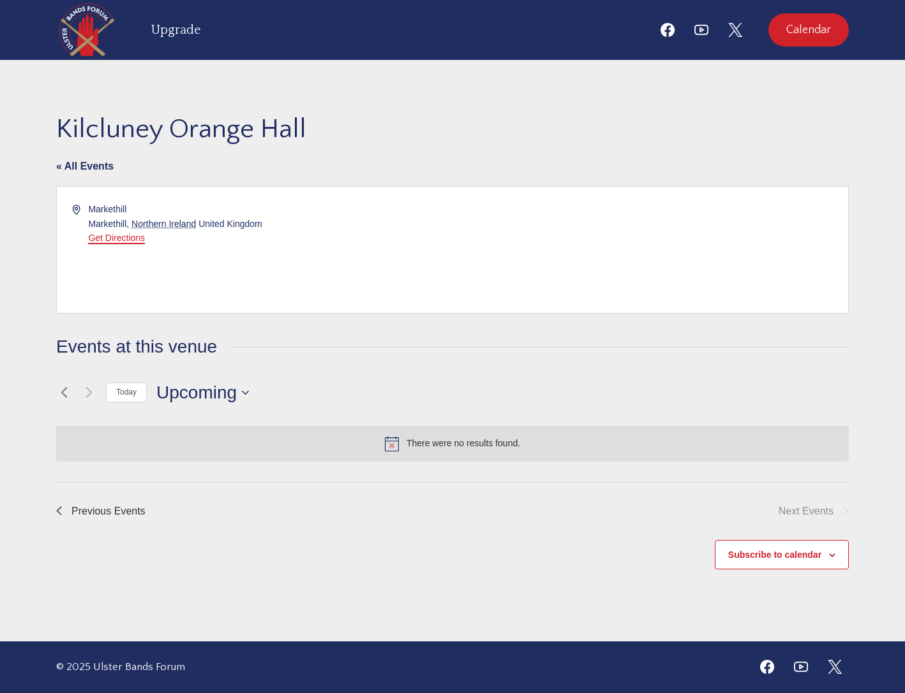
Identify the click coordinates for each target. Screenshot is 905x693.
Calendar (808, 30)
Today (126, 392)
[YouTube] (701, 30)
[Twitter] (835, 667)
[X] (735, 30)
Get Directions (116, 238)
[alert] (452, 444)
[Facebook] (668, 30)
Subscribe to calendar (774, 555)
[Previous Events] (63, 392)
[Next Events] (88, 392)
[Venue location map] (649, 250)
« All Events (85, 166)
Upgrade (176, 30)
